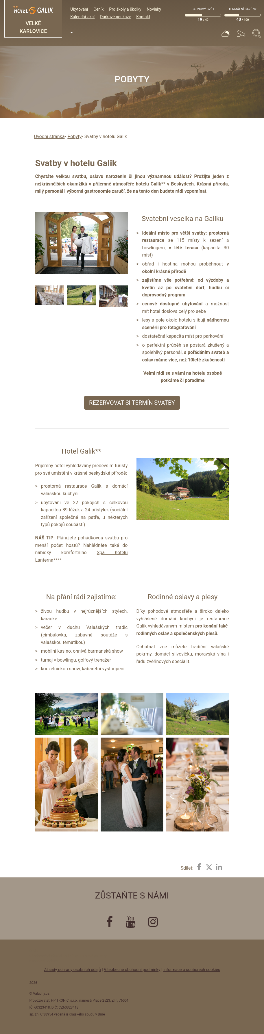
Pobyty (74, 136)
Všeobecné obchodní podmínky (132, 969)
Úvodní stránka (49, 136)
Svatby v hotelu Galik (105, 136)
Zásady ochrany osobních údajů (72, 969)
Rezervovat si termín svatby (132, 402)
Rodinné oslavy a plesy (183, 597)
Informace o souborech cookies (191, 969)
